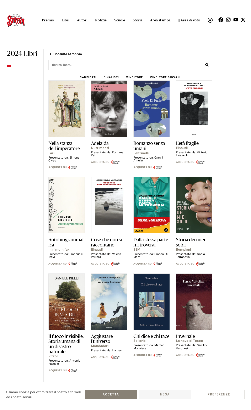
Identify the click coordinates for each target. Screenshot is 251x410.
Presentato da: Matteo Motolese (149, 347)
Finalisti (111, 77)
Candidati (87, 77)
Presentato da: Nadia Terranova (190, 255)
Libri (65, 20)
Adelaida (100, 144)
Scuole (119, 20)
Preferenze (219, 394)
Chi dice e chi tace (151, 337)
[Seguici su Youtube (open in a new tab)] (235, 19)
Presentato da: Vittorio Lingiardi (192, 154)
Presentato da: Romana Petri (107, 154)
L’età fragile (187, 144)
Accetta (111, 394)
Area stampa (160, 20)
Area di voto (189, 20)
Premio (48, 20)
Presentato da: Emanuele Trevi (65, 255)
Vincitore (134, 77)
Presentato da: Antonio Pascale (64, 362)
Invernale (185, 337)
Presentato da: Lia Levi (106, 351)
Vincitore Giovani (165, 77)
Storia (137, 20)
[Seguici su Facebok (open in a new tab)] (220, 19)
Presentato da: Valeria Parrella (106, 255)
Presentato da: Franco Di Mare (150, 255)
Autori (82, 20)
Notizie (101, 20)
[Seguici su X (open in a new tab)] (243, 19)
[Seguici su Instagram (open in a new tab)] (228, 19)
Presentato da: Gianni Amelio (148, 159)
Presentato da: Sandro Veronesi (191, 347)
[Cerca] (207, 65)
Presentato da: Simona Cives (64, 159)
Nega (165, 394)
